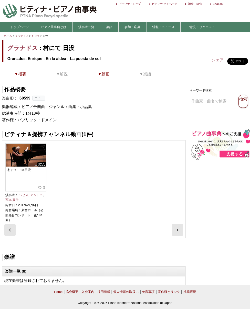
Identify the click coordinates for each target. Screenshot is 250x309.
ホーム (8, 35)
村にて (36, 35)
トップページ (19, 27)
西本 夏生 (12, 200)
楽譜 (109, 27)
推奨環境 (189, 292)
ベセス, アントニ (31, 195)
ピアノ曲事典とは (53, 27)
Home (58, 292)
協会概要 (72, 292)
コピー (39, 98)
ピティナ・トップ (130, 3)
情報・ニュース (163, 27)
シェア (217, 60)
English (218, 3)
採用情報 (103, 292)
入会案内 (88, 292)
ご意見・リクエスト (201, 27)
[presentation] (10, 230)
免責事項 (148, 292)
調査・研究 (195, 3)
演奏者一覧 (86, 27)
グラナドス (22, 35)
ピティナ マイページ (164, 3)
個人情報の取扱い (126, 292)
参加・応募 (132, 27)
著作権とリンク (169, 292)
